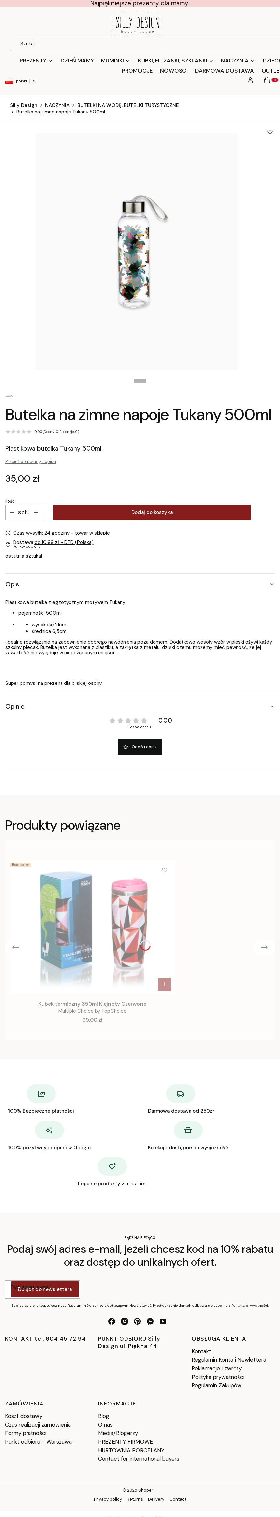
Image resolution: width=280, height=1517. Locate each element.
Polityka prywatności (218, 1376)
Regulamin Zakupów (216, 1385)
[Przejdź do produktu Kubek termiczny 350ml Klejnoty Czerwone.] (92, 927)
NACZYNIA (57, 105)
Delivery (156, 1499)
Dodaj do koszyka (152, 512)
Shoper (145, 1490)
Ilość (9, 501)
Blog (103, 1416)
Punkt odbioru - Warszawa (38, 1441)
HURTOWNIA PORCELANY (131, 1450)
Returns (135, 1499)
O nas (105, 1424)
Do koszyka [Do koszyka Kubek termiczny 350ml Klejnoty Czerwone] (164, 984)
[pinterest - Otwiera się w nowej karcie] (137, 1321)
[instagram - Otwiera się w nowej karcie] (124, 1321)
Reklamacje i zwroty (217, 1368)
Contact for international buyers (138, 1458)
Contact (177, 1499)
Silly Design (23, 105)
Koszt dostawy (23, 1416)
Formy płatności (25, 1433)
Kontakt (201, 1351)
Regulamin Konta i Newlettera (229, 1359)
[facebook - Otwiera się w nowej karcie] (112, 1321)
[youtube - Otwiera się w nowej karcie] (163, 1321)
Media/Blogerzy (118, 1433)
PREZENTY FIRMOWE (125, 1441)
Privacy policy (108, 1499)
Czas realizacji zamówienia (38, 1424)
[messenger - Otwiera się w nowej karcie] (150, 1321)
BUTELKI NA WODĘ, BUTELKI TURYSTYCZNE (128, 105)
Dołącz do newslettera (45, 1289)
